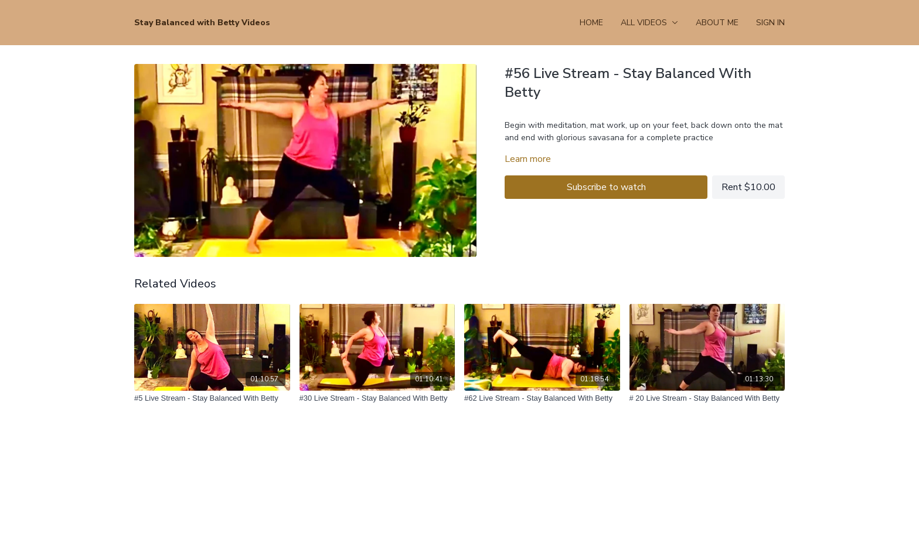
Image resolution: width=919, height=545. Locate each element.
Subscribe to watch (606, 187)
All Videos (649, 22)
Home (591, 22)
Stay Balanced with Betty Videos (202, 22)
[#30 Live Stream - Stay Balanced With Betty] (377, 398)
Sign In (770, 22)
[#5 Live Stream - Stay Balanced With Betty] (212, 398)
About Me (717, 22)
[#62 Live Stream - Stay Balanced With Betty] (542, 398)
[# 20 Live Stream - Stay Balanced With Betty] (707, 398)
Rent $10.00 (748, 187)
